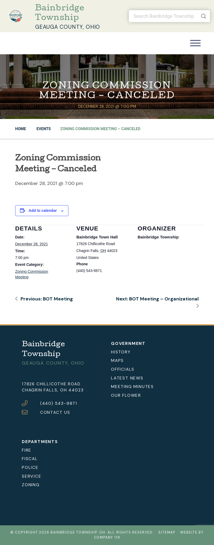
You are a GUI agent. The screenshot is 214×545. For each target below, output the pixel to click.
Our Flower (126, 395)
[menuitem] (151, 352)
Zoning (31, 485)
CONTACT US (55, 412)
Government (128, 343)
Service (32, 476)
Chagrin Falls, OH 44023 (53, 390)
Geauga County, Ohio (67, 26)
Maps (117, 360)
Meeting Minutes (132, 386)
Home (20, 129)
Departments (40, 441)
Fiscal (30, 458)
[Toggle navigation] (195, 43)
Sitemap (166, 532)
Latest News (127, 378)
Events (43, 129)
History (121, 352)
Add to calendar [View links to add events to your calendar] (43, 210)
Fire (26, 450)
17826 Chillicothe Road (51, 384)
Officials (122, 369)
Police (30, 467)
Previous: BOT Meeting (44, 299)
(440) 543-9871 (58, 403)
